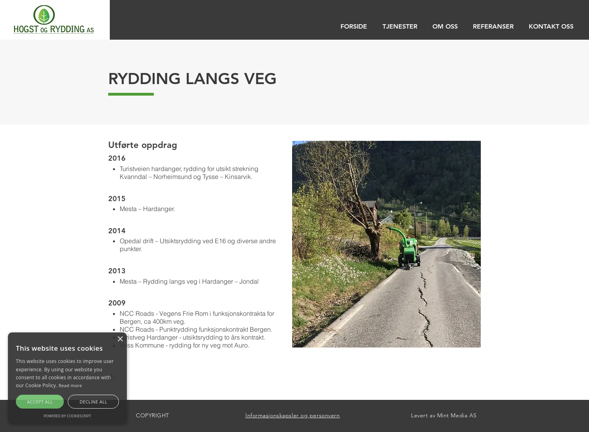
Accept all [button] (40, 402)
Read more (70, 385)
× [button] (120, 339)
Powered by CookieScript (67, 416)
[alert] (67, 378)
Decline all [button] (93, 402)
